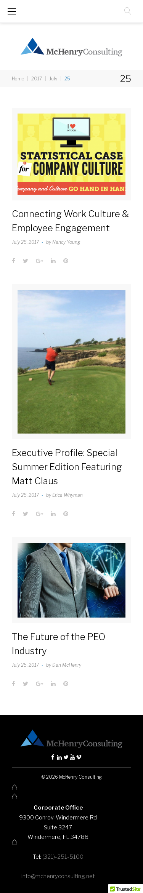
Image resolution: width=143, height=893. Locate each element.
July (53, 79)
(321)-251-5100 (63, 856)
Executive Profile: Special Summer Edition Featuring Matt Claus (67, 467)
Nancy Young (66, 242)
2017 (36, 79)
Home (18, 79)
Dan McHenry (66, 665)
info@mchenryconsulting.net (58, 876)
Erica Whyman (67, 495)
